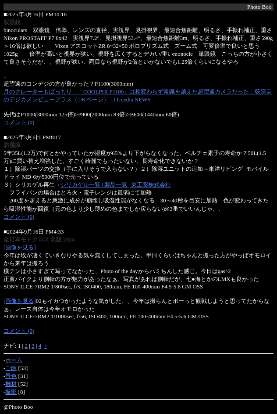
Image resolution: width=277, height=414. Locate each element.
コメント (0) (19, 122)
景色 (11, 376)
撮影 (11, 392)
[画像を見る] (20, 247)
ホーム (13, 360)
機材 (11, 384)
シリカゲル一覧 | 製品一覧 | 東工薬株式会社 (115, 184)
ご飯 (11, 368)
